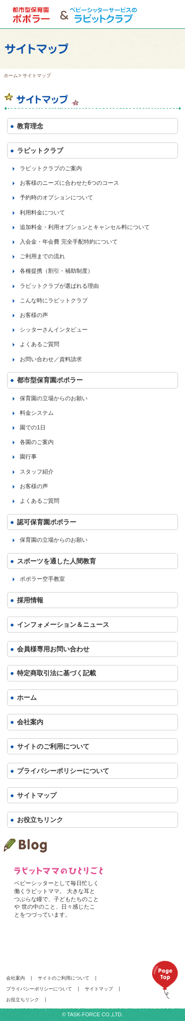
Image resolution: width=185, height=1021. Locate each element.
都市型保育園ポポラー (50, 380)
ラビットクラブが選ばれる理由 (59, 286)
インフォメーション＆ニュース (63, 624)
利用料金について (42, 212)
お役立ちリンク (40, 819)
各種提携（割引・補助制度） (56, 271)
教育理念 (30, 126)
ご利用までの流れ (42, 256)
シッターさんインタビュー (54, 329)
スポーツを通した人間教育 (56, 561)
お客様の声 (34, 315)
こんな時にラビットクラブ (54, 300)
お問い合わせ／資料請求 (51, 359)
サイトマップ (36, 795)
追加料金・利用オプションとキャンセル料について (85, 227)
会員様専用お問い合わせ (53, 649)
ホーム (11, 75)
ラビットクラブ (40, 150)
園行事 (28, 456)
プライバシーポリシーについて (63, 771)
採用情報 (30, 600)
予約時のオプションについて (56, 197)
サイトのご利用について (53, 746)
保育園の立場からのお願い (54, 398)
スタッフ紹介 (37, 471)
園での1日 (33, 427)
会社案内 (30, 722)
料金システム (37, 413)
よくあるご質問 (39, 344)
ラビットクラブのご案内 (51, 168)
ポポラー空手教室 (42, 579)
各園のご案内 (37, 442)
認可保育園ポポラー (46, 522)
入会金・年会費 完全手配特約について (68, 241)
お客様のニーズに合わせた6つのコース (69, 183)
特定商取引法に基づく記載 (56, 673)
